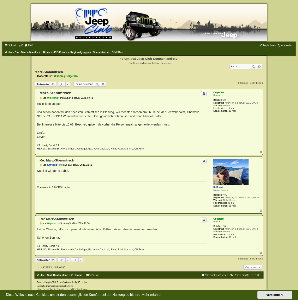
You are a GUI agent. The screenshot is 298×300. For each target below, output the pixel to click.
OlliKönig (59, 76)
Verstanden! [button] (274, 294)
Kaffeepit (218, 187)
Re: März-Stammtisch (57, 160)
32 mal (230, 203)
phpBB (51, 282)
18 (224, 100)
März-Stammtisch (49, 72)
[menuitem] (28, 45)
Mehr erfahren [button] (152, 294)
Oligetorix (72, 76)
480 (225, 195)
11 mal (230, 108)
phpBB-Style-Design (78, 289)
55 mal (232, 205)
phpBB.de (68, 286)
